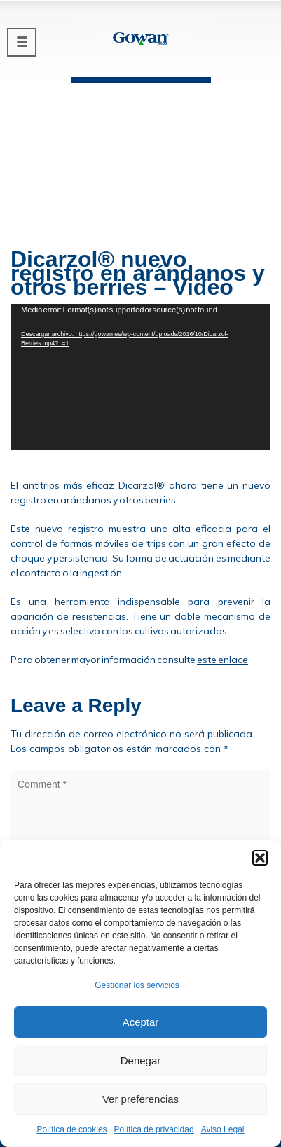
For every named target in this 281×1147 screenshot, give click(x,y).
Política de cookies (72, 1129)
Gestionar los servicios (137, 985)
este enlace (222, 659)
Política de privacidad (154, 1129)
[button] (260, 858)
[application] (140, 377)
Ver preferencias (140, 1099)
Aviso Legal (223, 1129)
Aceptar (141, 1022)
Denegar (141, 1060)
